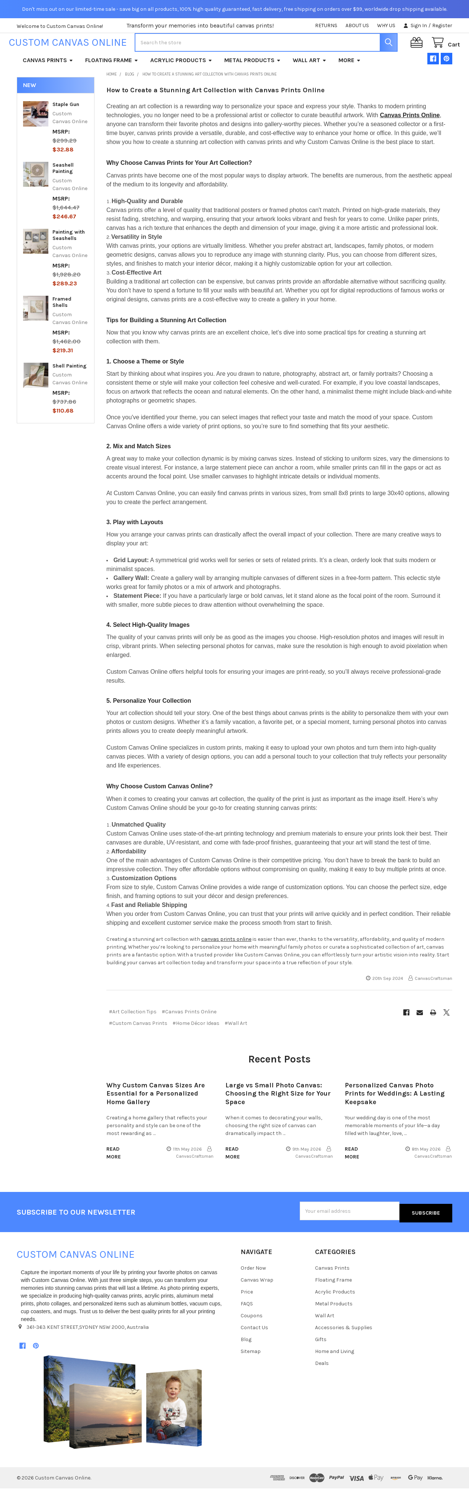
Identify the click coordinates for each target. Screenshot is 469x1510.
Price (247, 1313)
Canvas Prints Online (410, 139)
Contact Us (254, 1349)
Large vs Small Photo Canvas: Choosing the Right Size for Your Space (278, 1117)
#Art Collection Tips (133, 1035)
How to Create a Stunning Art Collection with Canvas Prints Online (215, 114)
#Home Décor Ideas (196, 1047)
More (349, 83)
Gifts (321, 1360)
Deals (322, 1384)
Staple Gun (65, 128)
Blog (246, 1360)
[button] (123, 1423)
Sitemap (251, 1372)
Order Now (253, 1289)
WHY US (386, 25)
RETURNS (326, 25)
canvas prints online (226, 963)
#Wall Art (236, 1047)
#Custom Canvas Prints (138, 1047)
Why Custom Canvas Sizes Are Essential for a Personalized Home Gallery (155, 1117)
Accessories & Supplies (343, 1349)
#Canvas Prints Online (189, 1035)
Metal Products (252, 83)
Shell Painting (69, 390)
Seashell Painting (63, 192)
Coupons (252, 1337)
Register (442, 25)
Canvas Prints (48, 83)
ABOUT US (357, 25)
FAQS (247, 1325)
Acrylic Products (181, 83)
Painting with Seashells (68, 259)
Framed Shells (61, 326)
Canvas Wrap (257, 1301)
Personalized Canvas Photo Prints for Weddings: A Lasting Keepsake (394, 1117)
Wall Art (310, 83)
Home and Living (334, 1372)
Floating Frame (111, 83)
